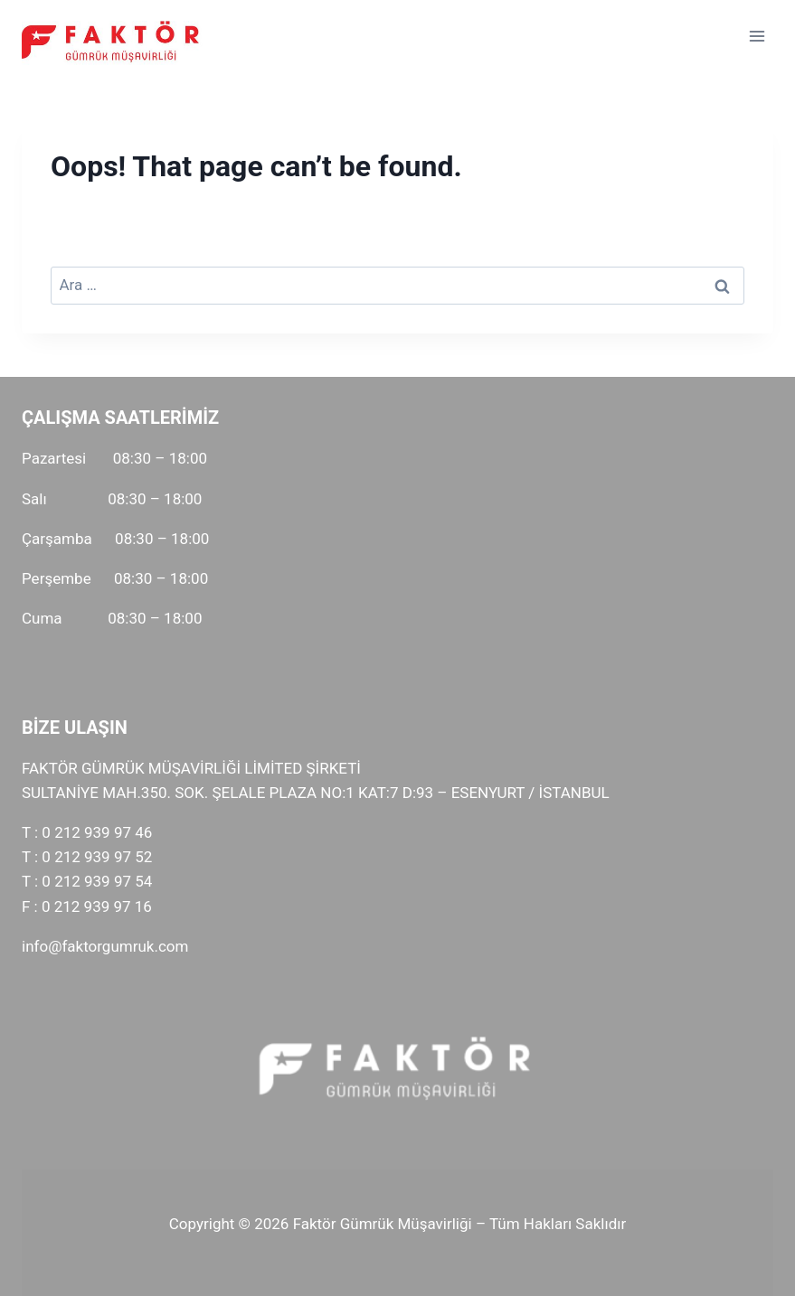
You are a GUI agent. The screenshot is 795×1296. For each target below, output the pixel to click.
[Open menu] (756, 36)
